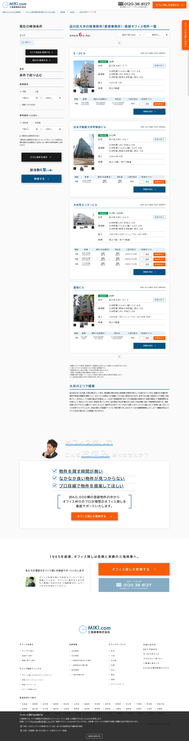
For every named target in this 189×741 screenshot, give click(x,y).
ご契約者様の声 (78, 674)
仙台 (113, 670)
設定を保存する (94, 736)
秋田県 (66, 704)
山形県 (76, 704)
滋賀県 (128, 708)
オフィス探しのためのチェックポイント (37, 675)
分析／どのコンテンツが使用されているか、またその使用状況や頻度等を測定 (53, 726)
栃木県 (108, 704)
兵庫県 (160, 708)
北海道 (24, 704)
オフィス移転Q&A (29, 689)
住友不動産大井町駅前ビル (90, 127)
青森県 (35, 704)
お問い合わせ (150, 645)
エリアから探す (28, 651)
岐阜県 (87, 708)
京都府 (139, 708)
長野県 (76, 708)
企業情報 (73, 645)
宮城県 (56, 704)
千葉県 (139, 704)
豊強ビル (79, 287)
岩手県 (45, 704)
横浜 (113, 674)
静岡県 (97, 708)
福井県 (56, 708)
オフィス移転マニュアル (30, 669)
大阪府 (149, 708)
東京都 (149, 704)
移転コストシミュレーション (33, 680)
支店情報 (75, 655)
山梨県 (66, 708)
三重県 (118, 708)
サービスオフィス (151, 654)
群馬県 (118, 704)
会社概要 (75, 651)
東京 (113, 651)
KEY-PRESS (151, 649)
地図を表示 (159, 65)
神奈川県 (160, 704)
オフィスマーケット (117, 645)
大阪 (113, 655)
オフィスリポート (117, 684)
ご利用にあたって (152, 663)
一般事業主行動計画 (80, 665)
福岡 (113, 679)
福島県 (87, 704)
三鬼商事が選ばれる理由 (82, 660)
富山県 (35, 708)
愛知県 (108, 708)
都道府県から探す (28, 698)
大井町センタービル (85, 205)
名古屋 (114, 660)
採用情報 (75, 670)
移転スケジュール (29, 684)
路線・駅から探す (28, 660)
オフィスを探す (27, 645)
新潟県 (24, 708)
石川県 (45, 708)
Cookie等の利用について (42, 721)
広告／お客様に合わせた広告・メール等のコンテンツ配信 (45, 730)
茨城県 (97, 704)
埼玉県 (128, 704)
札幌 (113, 665)
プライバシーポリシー (153, 658)
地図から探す (27, 655)
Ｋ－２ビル (80, 53)
